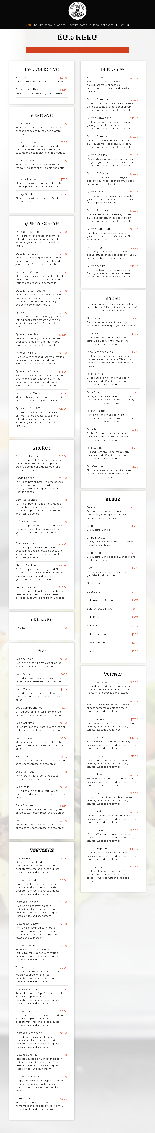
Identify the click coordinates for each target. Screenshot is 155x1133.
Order (62, 25)
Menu (29, 25)
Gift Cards (107, 25)
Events (73, 25)
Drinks (38, 25)
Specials (50, 25)
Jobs (96, 25)
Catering (85, 25)
